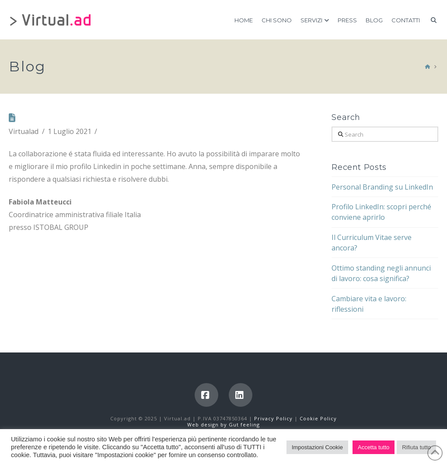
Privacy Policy (274, 418)
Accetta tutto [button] (373, 447)
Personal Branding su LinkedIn (382, 187)
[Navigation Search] (431, 19)
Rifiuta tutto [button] (416, 447)
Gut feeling (244, 424)
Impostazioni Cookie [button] (317, 447)
